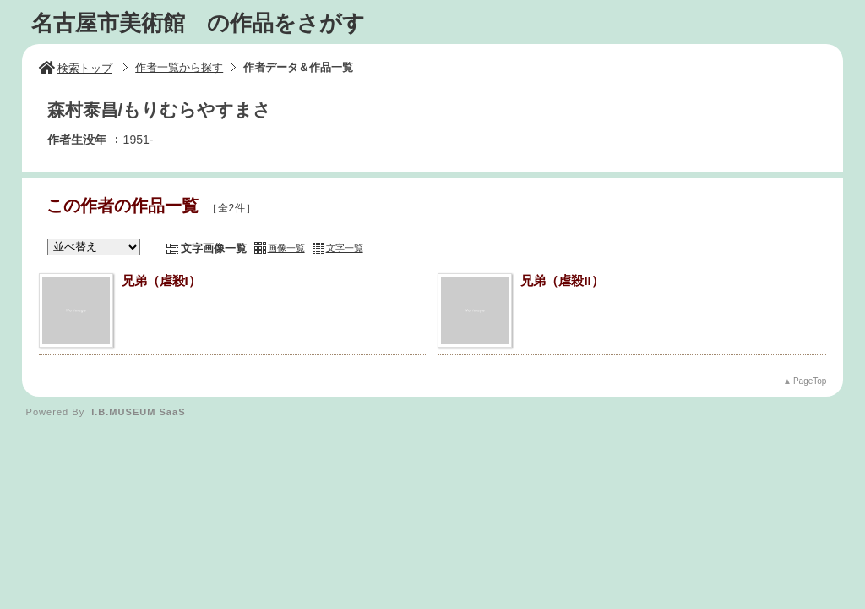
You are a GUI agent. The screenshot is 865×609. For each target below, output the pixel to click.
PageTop (809, 381)
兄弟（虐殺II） (561, 280)
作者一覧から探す (179, 67)
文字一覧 (344, 248)
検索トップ (75, 68)
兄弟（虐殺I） (161, 280)
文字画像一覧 (214, 248)
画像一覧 (286, 248)
